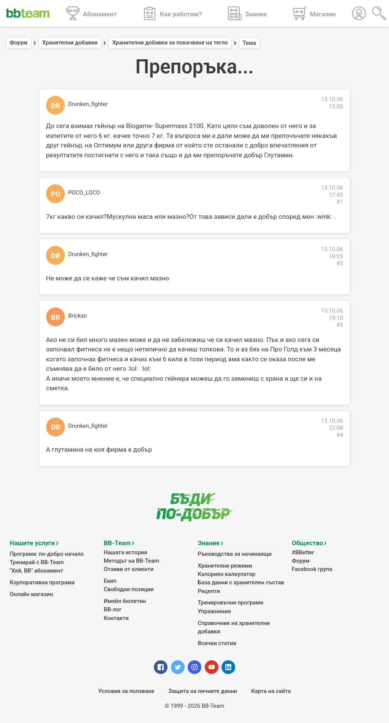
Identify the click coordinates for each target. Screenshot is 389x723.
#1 (339, 201)
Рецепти (209, 590)
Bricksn (77, 315)
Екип (110, 580)
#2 (339, 263)
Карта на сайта (271, 690)
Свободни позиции (129, 588)
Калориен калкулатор (227, 573)
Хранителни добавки (70, 43)
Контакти (116, 617)
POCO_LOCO (84, 192)
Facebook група (312, 568)
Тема (249, 43)
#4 (339, 435)
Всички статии (217, 642)
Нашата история (125, 552)
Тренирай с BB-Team (37, 561)
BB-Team (117, 542)
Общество (307, 542)
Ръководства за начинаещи (235, 553)
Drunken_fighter (88, 104)
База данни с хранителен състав (241, 582)
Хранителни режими (225, 565)
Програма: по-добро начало (47, 553)
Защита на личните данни (202, 690)
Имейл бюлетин (125, 600)
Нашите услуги (32, 542)
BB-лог (113, 609)
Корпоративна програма (42, 582)
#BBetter (303, 552)
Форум (19, 43)
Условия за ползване (126, 690)
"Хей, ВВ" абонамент (36, 570)
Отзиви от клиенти (128, 568)
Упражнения (214, 611)
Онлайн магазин (31, 593)
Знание (209, 542)
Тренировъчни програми (230, 602)
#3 (339, 324)
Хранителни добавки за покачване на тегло (170, 43)
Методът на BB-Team (131, 560)
